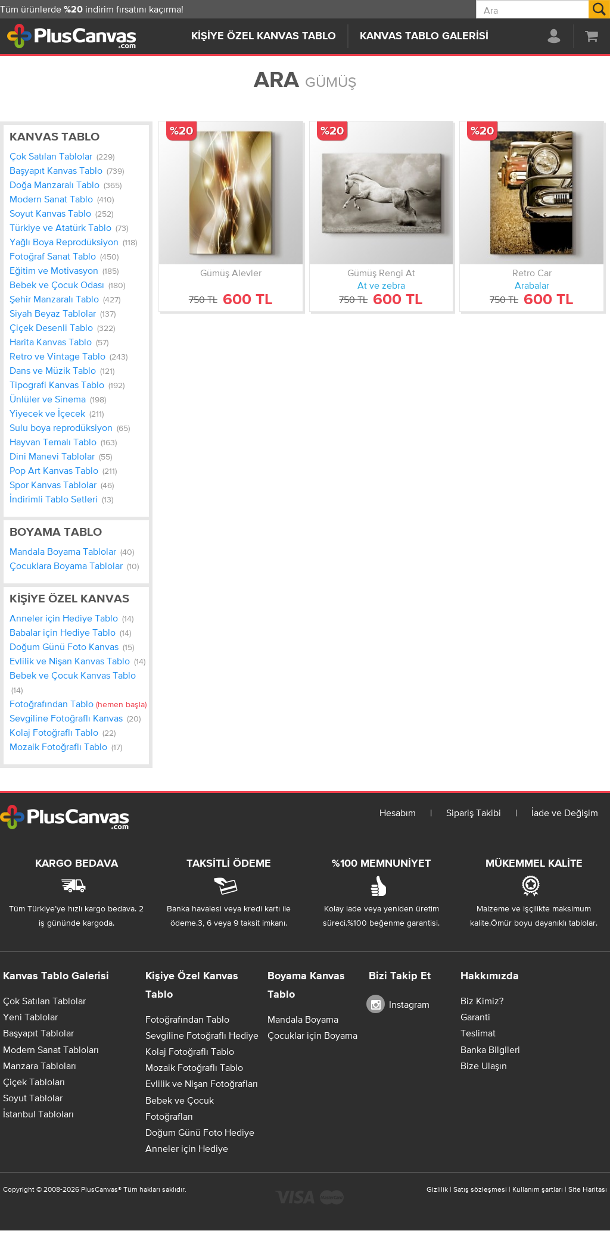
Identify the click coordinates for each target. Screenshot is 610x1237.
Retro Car (532, 272)
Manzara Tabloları (39, 1065)
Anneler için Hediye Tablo (71, 618)
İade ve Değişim (564, 812)
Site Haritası (587, 1189)
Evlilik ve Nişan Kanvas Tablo (77, 660)
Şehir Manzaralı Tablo (65, 298)
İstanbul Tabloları (38, 1113)
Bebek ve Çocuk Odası (67, 284)
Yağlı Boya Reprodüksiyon (73, 241)
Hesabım (397, 812)
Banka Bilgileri (490, 1049)
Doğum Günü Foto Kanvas (72, 646)
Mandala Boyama (302, 1019)
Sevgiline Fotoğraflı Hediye (202, 1035)
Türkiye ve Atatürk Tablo (69, 227)
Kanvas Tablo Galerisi (424, 36)
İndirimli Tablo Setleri (61, 498)
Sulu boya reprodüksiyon (70, 427)
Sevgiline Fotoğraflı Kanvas (75, 718)
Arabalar (532, 285)
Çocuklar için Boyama (312, 1035)
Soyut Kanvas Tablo (61, 213)
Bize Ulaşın (483, 1065)
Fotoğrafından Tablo (78, 703)
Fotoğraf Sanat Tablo (64, 256)
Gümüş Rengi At (381, 272)
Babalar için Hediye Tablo (70, 632)
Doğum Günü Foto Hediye (199, 1132)
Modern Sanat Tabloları (51, 1049)
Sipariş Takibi (473, 812)
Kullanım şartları (537, 1189)
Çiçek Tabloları (34, 1081)
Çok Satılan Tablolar (62, 156)
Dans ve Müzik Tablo (62, 370)
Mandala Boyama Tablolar (72, 551)
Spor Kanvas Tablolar (62, 484)
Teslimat (478, 1032)
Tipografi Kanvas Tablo (67, 384)
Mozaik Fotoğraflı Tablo (66, 746)
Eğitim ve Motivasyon (64, 270)
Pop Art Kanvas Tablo (63, 470)
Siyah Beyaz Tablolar (63, 313)
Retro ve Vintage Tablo (68, 356)
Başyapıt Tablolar (38, 1032)
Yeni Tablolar (30, 1016)
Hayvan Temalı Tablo (63, 441)
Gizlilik (437, 1189)
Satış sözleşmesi (480, 1189)
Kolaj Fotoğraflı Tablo (63, 732)
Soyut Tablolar (33, 1097)
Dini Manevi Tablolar (61, 456)
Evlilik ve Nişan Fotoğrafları (201, 1083)
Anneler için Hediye (186, 1148)
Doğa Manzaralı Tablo (66, 184)
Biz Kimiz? (481, 1000)
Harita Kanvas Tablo (59, 341)
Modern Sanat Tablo (62, 198)
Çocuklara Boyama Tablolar (74, 565)
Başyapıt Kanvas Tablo (67, 170)
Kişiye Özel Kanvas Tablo (263, 36)
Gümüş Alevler (231, 272)
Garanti (475, 1016)
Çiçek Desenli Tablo (62, 327)
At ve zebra (381, 285)
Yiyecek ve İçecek (57, 413)
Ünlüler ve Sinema (58, 398)
